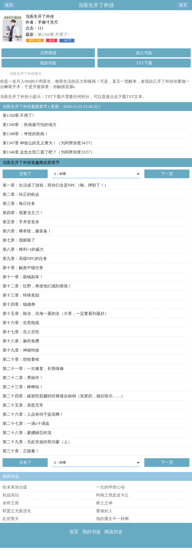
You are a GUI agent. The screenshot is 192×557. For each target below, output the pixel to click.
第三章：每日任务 (19, 203)
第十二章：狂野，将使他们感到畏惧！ (37, 286)
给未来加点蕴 (15, 487)
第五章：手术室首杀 (21, 222)
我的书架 (48, 63)
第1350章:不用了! (53, 34)
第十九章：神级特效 (21, 350)
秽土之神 (104, 503)
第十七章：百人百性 (21, 332)
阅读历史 (113, 531)
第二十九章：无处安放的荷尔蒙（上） (37, 442)
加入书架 (144, 53)
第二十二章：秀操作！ (23, 377)
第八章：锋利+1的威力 (23, 249)
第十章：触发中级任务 (23, 268)
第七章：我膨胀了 (19, 240)
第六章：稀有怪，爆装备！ (27, 231)
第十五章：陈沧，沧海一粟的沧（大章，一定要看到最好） (56, 313)
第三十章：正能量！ (21, 451)
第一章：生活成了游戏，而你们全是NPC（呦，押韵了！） (55, 185)
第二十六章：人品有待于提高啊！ (33, 414)
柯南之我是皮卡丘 (112, 495)
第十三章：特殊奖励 (21, 295)
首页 (183, 5)
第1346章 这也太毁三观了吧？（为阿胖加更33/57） (48, 152)
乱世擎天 (11, 519)
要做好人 (104, 511)
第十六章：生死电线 (21, 323)
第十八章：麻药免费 (21, 341)
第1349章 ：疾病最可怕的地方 (30, 124)
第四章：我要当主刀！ (23, 213)
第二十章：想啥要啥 (21, 359)
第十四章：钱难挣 (19, 304)
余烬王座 (11, 503)
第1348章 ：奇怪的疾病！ (25, 134)
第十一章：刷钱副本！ (23, 277)
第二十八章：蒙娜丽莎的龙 (27, 432)
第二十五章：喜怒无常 (23, 405)
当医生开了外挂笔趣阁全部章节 (31, 162)
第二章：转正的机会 (21, 194)
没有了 (25, 174)
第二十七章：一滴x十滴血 (26, 423)
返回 (9, 5)
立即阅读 (48, 53)
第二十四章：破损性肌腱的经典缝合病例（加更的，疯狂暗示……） (64, 396)
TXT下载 (144, 63)
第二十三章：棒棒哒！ (23, 387)
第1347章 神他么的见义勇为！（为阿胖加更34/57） (48, 143)
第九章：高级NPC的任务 (25, 258)
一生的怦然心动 (110, 487)
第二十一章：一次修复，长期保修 (33, 368)
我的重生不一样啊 (112, 519)
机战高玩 (11, 495)
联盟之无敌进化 (17, 511)
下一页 (167, 174)
